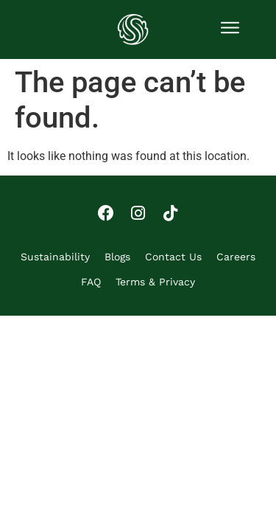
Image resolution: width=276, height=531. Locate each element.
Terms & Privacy (155, 282)
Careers (235, 257)
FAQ (91, 282)
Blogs (117, 257)
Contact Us (173, 257)
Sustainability (55, 257)
